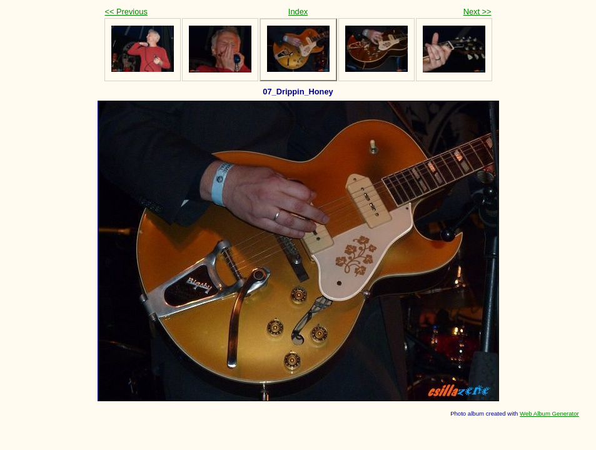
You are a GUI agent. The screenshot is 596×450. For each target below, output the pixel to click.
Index (298, 11)
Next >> (477, 11)
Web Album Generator (549, 413)
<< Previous (126, 11)
